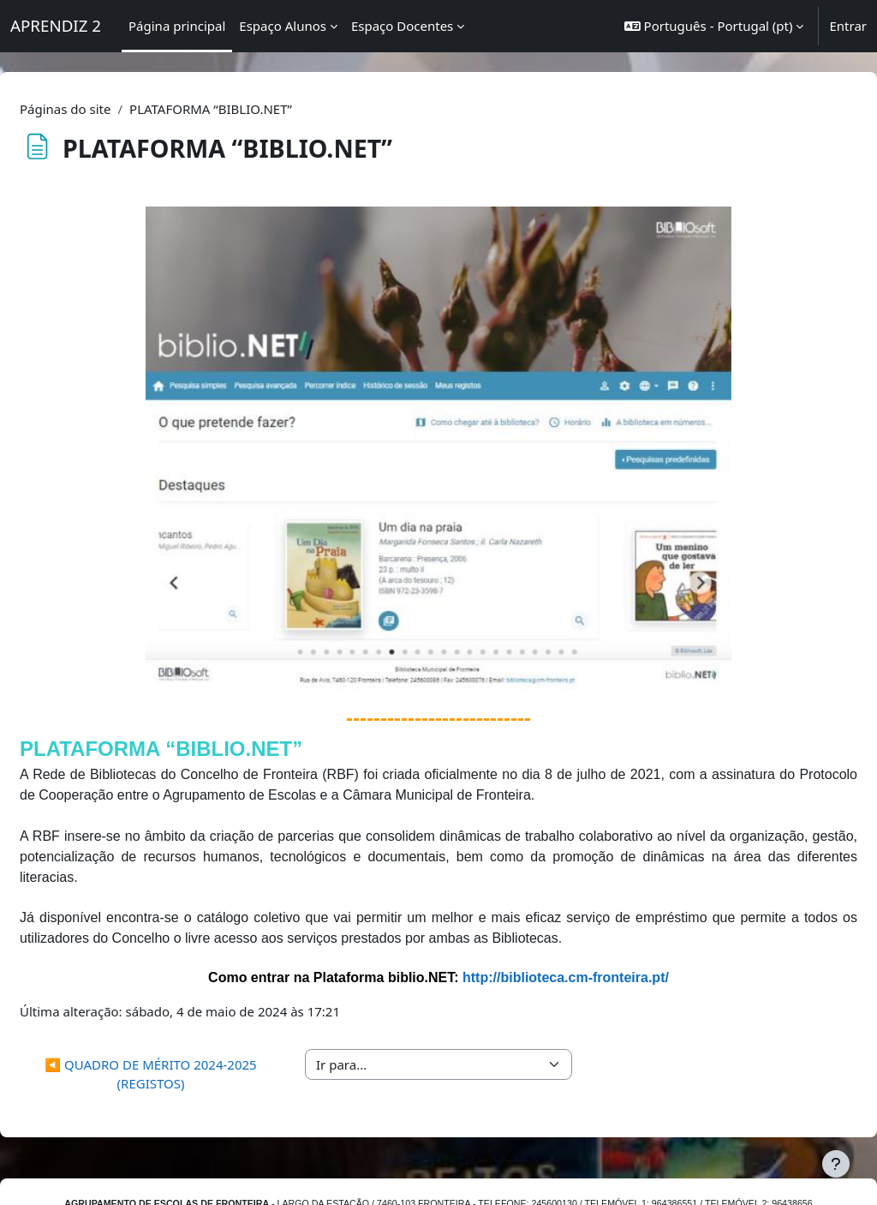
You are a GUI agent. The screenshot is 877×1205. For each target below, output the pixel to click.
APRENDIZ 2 (55, 25)
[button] (714, 26)
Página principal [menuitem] (176, 25)
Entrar (848, 25)
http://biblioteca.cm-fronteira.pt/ (565, 930)
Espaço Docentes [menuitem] (402, 25)
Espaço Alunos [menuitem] (282, 25)
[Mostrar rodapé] (836, 1164)
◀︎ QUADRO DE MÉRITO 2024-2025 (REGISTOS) (177, 1026)
